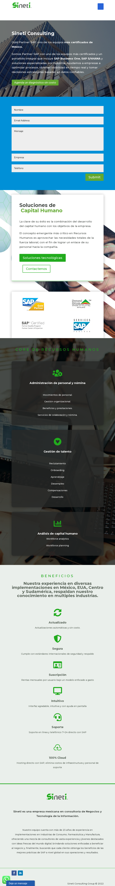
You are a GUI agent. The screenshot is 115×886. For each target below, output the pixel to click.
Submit (94, 177)
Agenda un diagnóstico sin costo (35, 82)
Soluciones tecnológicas (42, 258)
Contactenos (36, 269)
